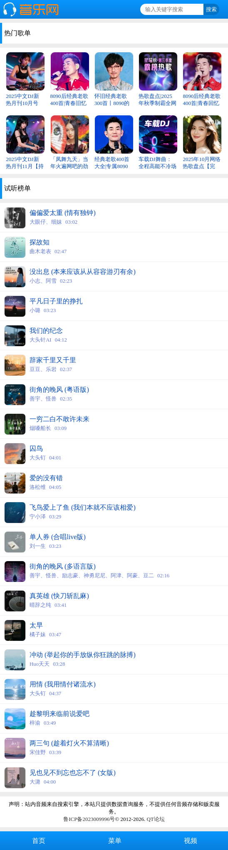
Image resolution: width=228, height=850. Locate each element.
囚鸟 (36, 448)
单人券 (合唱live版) (58, 536)
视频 (189, 840)
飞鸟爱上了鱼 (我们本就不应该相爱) (83, 507)
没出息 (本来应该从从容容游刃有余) (83, 271)
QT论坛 (155, 819)
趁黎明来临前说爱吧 (59, 713)
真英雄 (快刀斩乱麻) (59, 595)
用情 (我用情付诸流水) (63, 684)
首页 (37, 840)
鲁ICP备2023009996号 (89, 819)
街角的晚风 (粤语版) (59, 389)
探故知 (40, 242)
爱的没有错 (46, 477)
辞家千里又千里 (53, 360)
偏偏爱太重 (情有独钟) (63, 212)
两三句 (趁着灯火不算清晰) (69, 743)
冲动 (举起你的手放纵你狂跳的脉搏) (83, 654)
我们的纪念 (46, 330)
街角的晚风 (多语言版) (63, 566)
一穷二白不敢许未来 (59, 419)
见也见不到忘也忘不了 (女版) (73, 772)
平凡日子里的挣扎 (56, 301)
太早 (36, 625)
